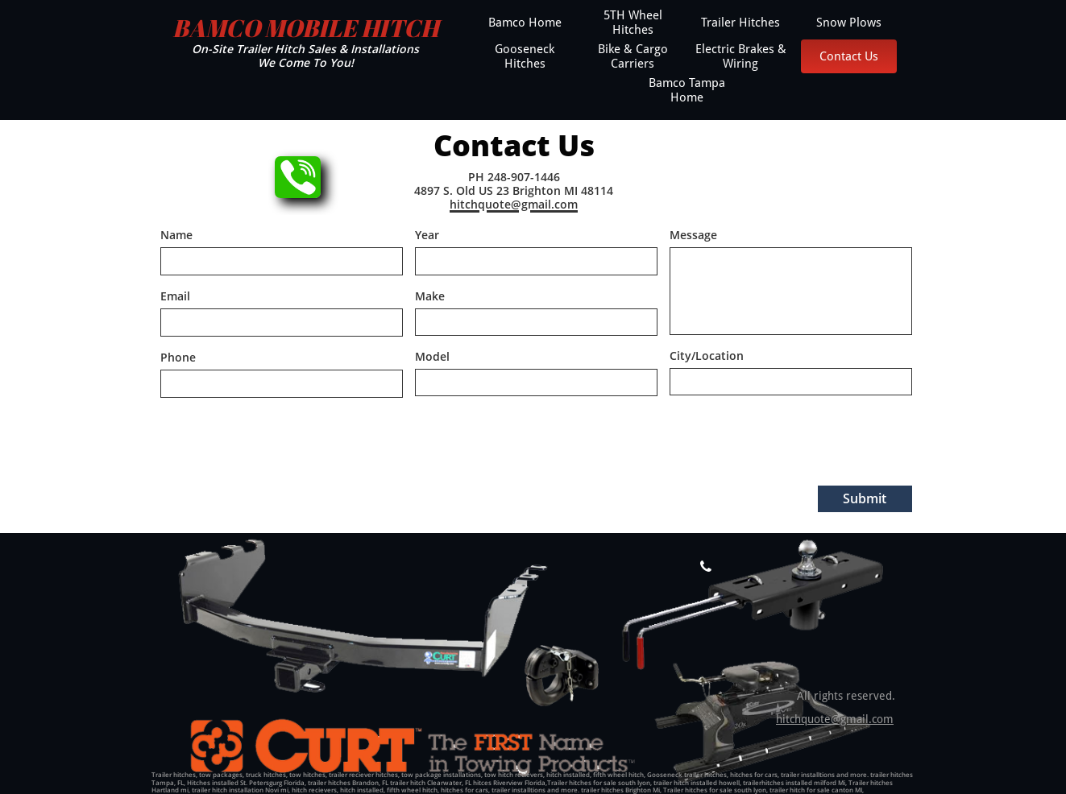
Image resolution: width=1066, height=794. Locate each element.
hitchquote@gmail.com (835, 719)
